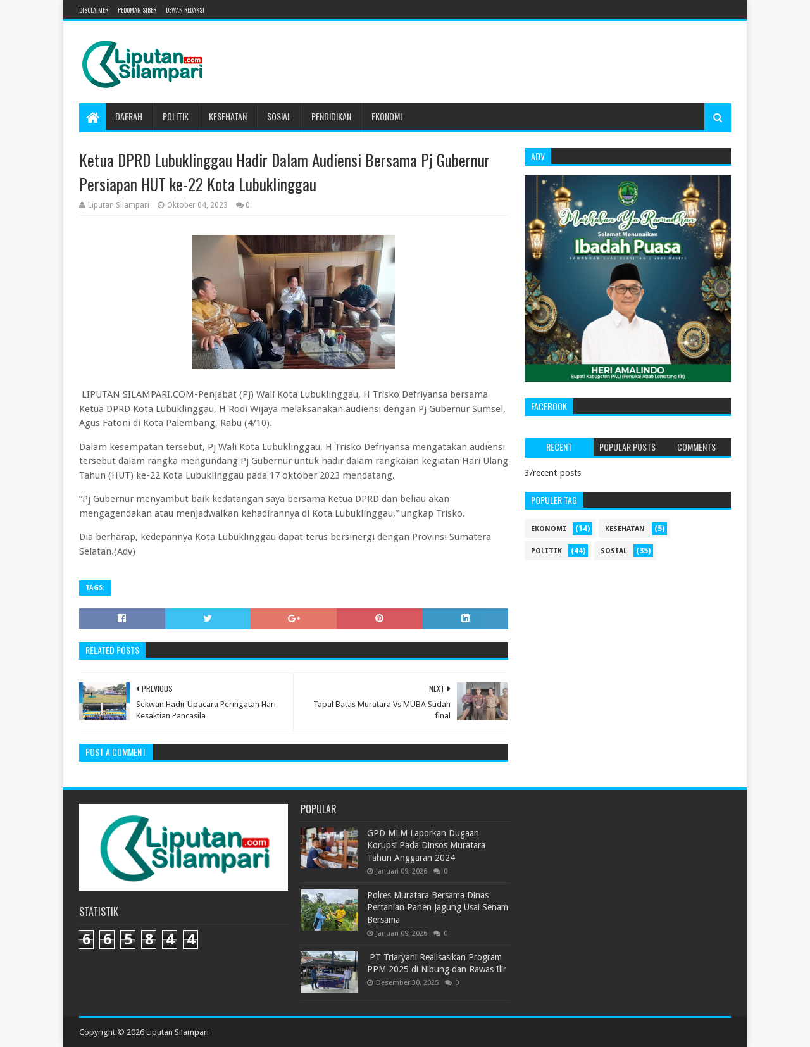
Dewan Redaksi (185, 10)
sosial (614, 551)
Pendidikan (331, 116)
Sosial (279, 116)
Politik (176, 116)
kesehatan (625, 529)
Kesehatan (228, 116)
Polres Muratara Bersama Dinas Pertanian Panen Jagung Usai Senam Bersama (437, 907)
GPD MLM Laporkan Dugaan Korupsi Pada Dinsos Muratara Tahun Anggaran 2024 (426, 845)
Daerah (128, 116)
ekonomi (548, 529)
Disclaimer (93, 10)
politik (546, 551)
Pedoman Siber (137, 10)
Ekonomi (386, 116)
